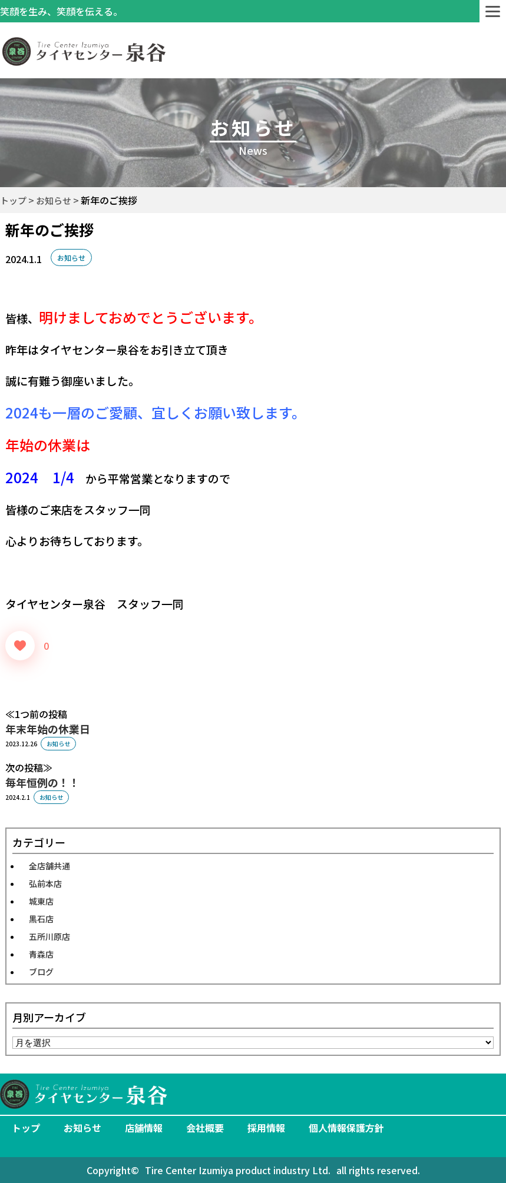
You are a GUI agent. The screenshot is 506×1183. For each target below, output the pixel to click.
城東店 (41, 901)
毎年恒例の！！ (42, 782)
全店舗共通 (49, 866)
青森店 (41, 954)
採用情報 (266, 1128)
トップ (26, 1128)
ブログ (41, 972)
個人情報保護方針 (346, 1128)
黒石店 (41, 919)
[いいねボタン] (20, 645)
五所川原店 (49, 936)
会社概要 (205, 1128)
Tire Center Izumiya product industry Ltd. (237, 1170)
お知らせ (71, 257)
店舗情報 (144, 1128)
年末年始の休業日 (47, 728)
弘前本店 (45, 883)
